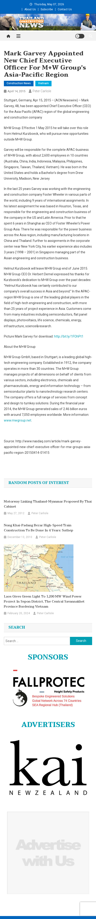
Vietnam (43, 83)
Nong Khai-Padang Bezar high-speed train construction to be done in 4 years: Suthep (38, 528)
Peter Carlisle (42, 91)
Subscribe (47, 9)
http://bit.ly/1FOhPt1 (68, 336)
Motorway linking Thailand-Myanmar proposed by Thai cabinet (48, 504)
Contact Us (65, 9)
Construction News (19, 83)
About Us (30, 9)
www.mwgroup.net (17, 420)
